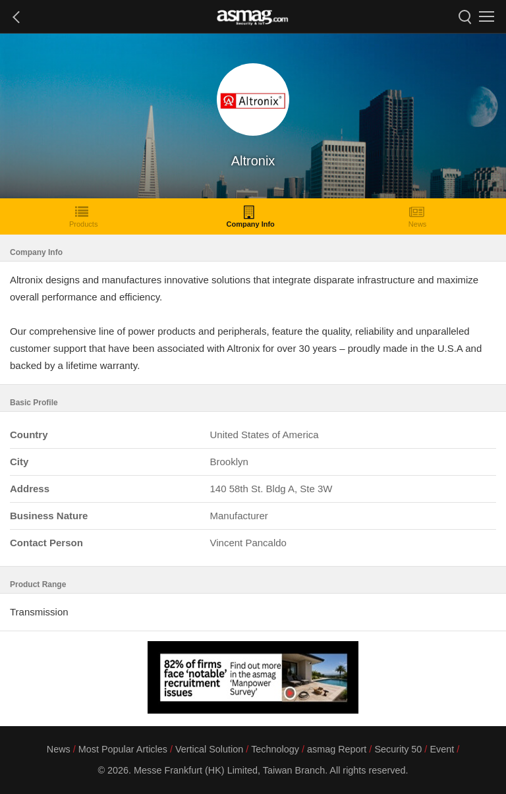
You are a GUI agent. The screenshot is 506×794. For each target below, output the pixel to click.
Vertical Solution (209, 749)
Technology (275, 749)
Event (442, 749)
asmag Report (336, 749)
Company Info (250, 216)
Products (83, 216)
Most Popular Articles (122, 749)
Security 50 (398, 749)
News (417, 216)
